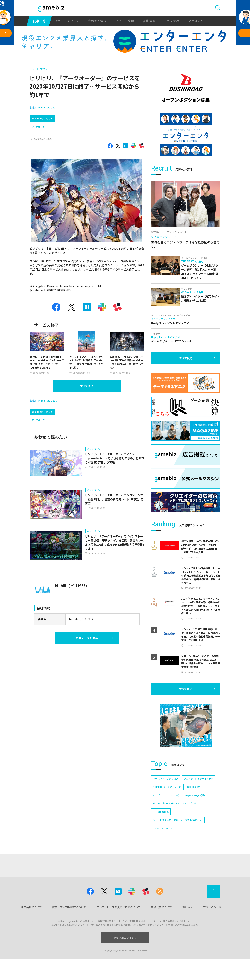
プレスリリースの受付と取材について (119, 907)
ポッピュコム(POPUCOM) (166, 795)
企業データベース (66, 21)
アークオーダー (39, 126)
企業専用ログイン (125, 938)
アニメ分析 (196, 21)
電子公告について (161, 907)
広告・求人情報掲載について (69, 907)
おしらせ (187, 907)
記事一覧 (39, 21)
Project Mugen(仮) (195, 795)
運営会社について (31, 907)
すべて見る (87, 386)
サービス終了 (40, 69)
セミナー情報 (124, 21)
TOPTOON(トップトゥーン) (167, 786)
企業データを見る (87, 638)
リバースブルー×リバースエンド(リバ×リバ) (176, 803)
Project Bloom (161, 811)
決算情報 (149, 21)
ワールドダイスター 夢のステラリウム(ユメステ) (178, 819)
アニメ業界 (171, 21)
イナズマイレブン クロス (165, 778)
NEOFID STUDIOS (162, 828)
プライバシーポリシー (216, 907)
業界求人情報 (97, 21)
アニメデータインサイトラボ (198, 778)
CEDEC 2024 (193, 786)
